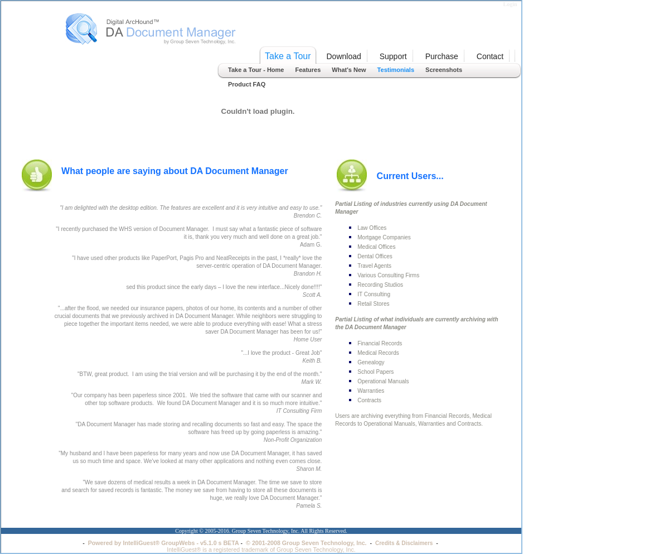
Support (393, 56)
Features (308, 69)
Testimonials (395, 69)
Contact (490, 56)
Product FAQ (246, 84)
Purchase (441, 56)
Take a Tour (288, 56)
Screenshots (443, 69)
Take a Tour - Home (256, 69)
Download (344, 56)
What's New (349, 69)
